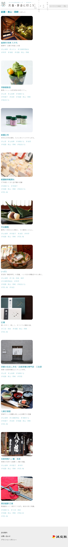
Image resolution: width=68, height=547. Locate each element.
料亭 (4, 52)
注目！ (44, 6)
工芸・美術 (7, 329)
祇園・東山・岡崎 (22, 52)
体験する (21, 94)
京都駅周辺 (15, 418)
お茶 (4, 94)
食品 (12, 287)
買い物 (5, 192)
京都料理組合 (24, 49)
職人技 (21, 513)
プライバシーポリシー (9, 540)
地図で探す (47, 6)
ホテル (13, 49)
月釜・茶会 (35, 6)
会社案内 (4, 532)
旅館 (11, 52)
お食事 (5, 49)
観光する (6, 100)
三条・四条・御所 (17, 278)
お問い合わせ (5, 536)
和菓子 (5, 97)
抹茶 (12, 97)
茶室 (20, 376)
